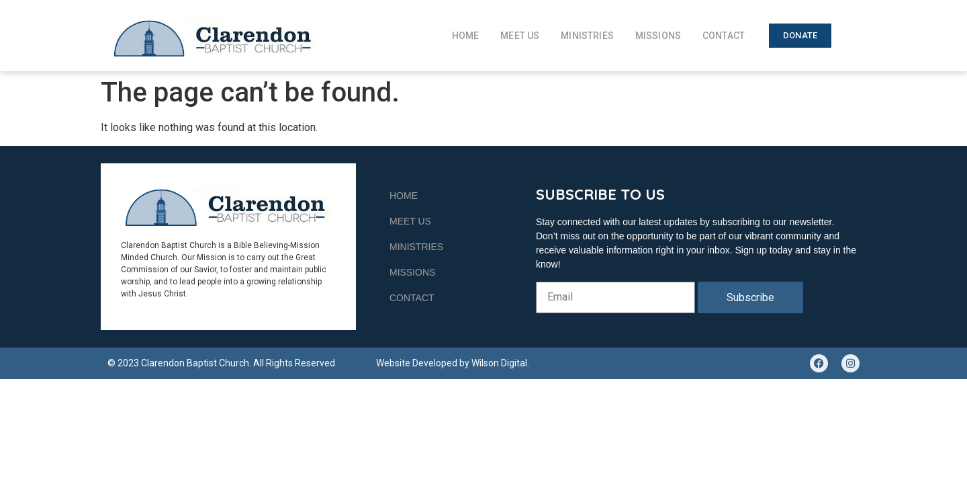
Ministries (587, 35)
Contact (723, 35)
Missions (658, 35)
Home (465, 35)
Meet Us (519, 35)
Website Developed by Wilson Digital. (452, 363)
